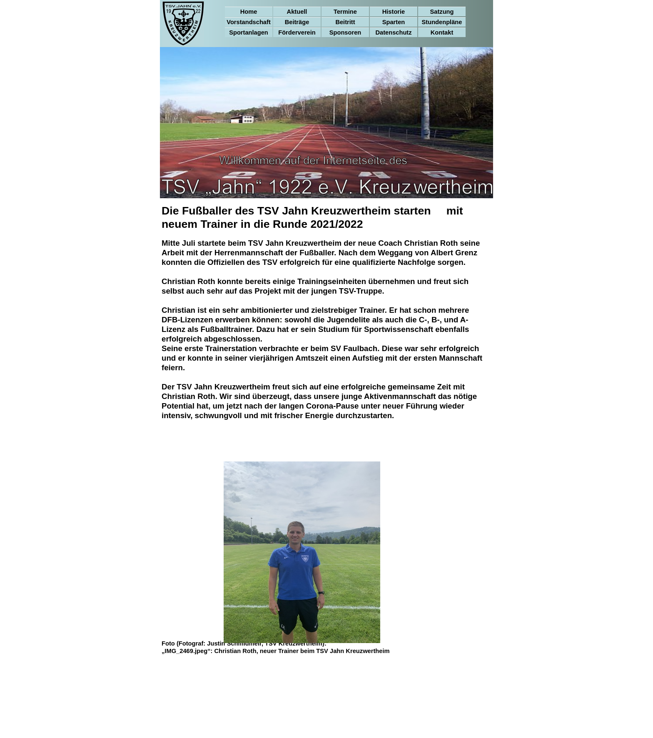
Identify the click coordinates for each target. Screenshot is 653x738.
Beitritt (345, 22)
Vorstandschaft (249, 22)
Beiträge (297, 22)
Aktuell (297, 11)
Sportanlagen (248, 32)
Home (248, 11)
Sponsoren (345, 32)
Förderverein (297, 32)
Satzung (442, 11)
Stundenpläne (442, 22)
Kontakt (442, 32)
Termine (345, 11)
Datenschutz (393, 32)
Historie (393, 11)
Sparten (393, 22)
